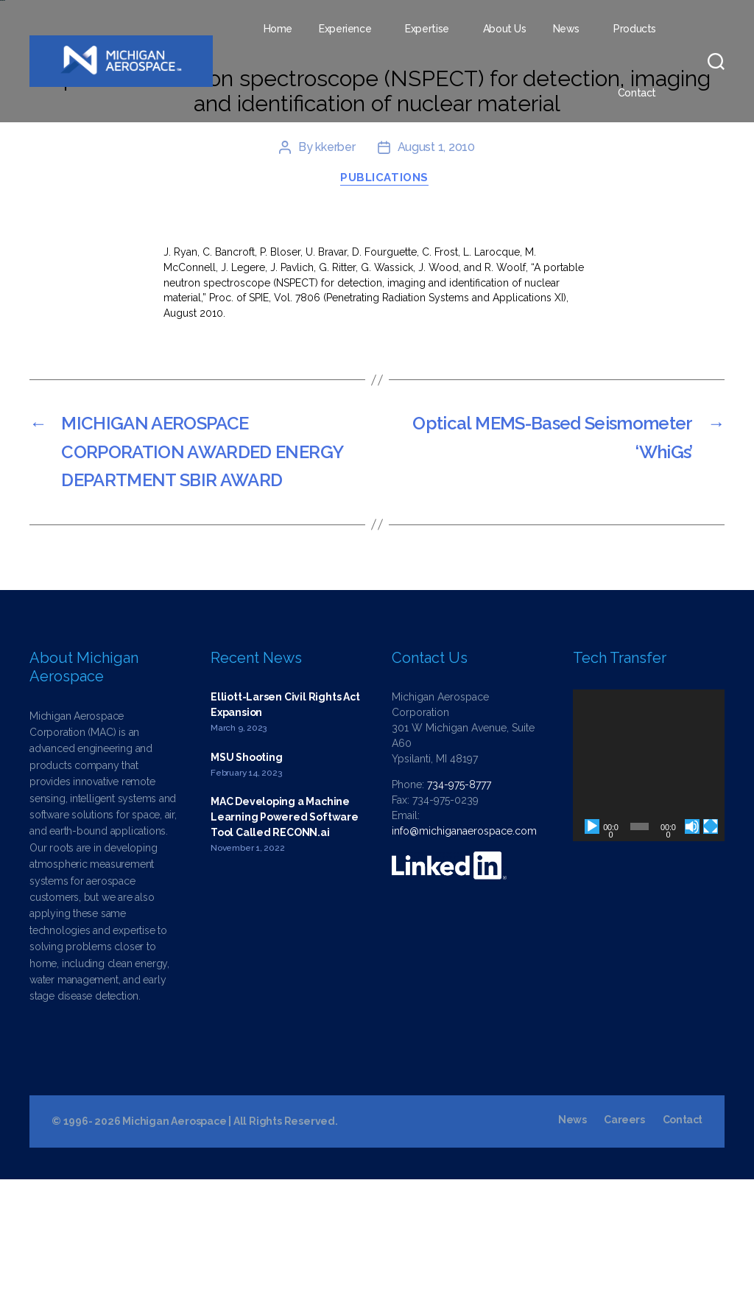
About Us (504, 29)
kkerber (335, 260)
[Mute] (692, 939)
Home (278, 29)
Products (634, 29)
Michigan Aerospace (174, 1234)
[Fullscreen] (710, 939)
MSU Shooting (246, 870)
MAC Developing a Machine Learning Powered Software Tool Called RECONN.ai (285, 930)
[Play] (592, 939)
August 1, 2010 (436, 260)
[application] (649, 878)
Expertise (427, 29)
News (566, 29)
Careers (624, 1232)
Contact (637, 93)
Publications (384, 291)
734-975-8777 (459, 897)
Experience (345, 29)
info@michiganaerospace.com (464, 943)
